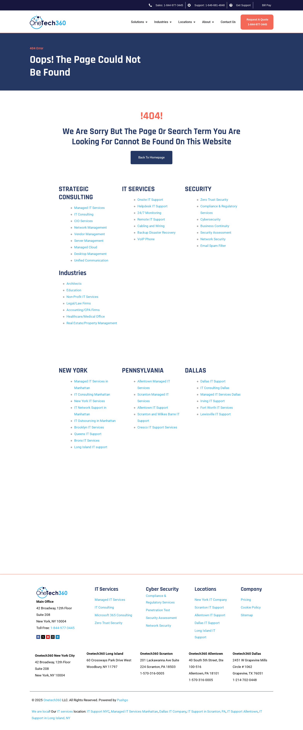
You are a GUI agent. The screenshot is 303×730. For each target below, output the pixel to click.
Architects (74, 284)
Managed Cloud (85, 247)
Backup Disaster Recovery (156, 232)
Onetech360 (52, 700)
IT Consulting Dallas (214, 388)
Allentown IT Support (152, 407)
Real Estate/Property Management (91, 323)
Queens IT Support (87, 434)
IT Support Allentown (242, 711)
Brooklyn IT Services (89, 427)
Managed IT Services (89, 208)
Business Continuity (214, 226)
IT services (65, 711)
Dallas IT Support (213, 381)
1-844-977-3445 (62, 628)
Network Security (213, 239)
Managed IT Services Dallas (220, 394)
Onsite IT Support (150, 200)
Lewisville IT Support (215, 414)
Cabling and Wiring (151, 226)
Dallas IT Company (172, 711)
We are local (40, 711)
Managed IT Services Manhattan (134, 711)
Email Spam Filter (213, 246)
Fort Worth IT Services (216, 407)
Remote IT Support (151, 219)
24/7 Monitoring (149, 213)
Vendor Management (89, 234)
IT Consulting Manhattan (92, 394)
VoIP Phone (146, 239)
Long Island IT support (90, 447)
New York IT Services (89, 401)
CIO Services (83, 221)
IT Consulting (84, 214)
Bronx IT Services (87, 440)
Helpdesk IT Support (152, 206)
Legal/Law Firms (78, 303)
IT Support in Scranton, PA (207, 711)
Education (73, 290)
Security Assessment (215, 232)
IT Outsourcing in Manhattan (95, 421)
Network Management (90, 227)
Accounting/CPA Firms (83, 310)
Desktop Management (90, 254)
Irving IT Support (212, 401)
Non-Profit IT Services (82, 297)
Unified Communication (91, 260)
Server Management (89, 241)
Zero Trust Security (214, 200)
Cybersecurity (210, 219)
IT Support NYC (98, 711)
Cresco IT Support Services (157, 427)
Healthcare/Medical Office (85, 316)
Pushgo (122, 700)
